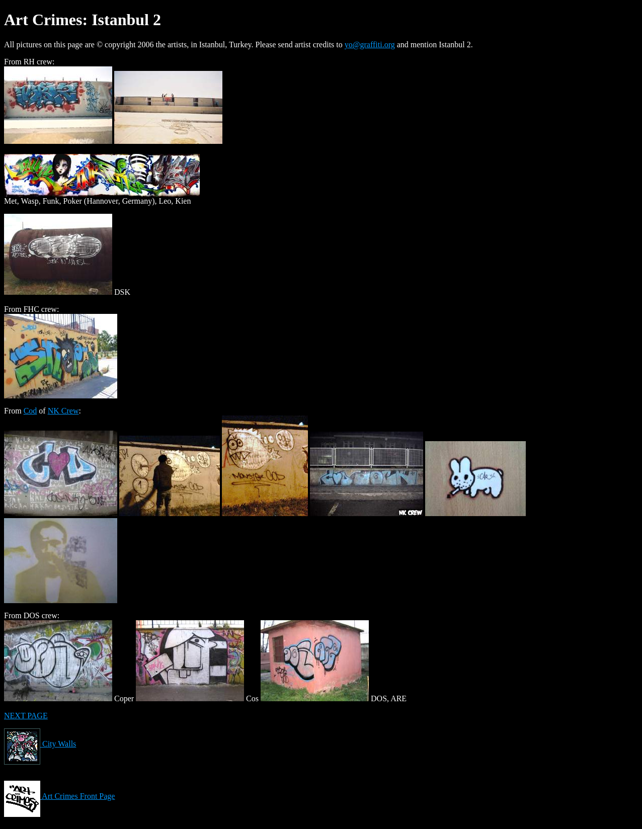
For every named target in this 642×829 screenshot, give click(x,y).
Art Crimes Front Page (59, 796)
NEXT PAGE (26, 715)
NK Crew (63, 410)
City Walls (40, 743)
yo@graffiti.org (370, 44)
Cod (30, 410)
